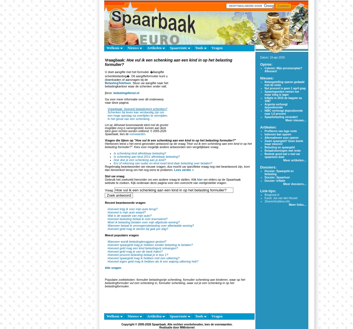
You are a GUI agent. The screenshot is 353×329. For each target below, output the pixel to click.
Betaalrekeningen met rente (282, 150)
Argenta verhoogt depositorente (275, 106)
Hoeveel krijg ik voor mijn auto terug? (132, 209)
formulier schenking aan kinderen (205, 279)
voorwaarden (137, 134)
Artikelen (156, 48)
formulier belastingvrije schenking (159, 279)
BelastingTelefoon (118, 83)
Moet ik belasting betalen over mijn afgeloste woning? (144, 222)
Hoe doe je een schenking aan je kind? (140, 160)
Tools (201, 48)
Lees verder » (184, 170)
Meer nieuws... (295, 120)
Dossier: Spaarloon (277, 177)
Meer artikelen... (294, 160)
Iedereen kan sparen (277, 134)
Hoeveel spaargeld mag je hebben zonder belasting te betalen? (150, 245)
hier (200, 179)
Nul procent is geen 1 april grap (285, 88)
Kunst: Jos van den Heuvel (280, 198)
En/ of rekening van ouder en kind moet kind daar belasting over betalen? (163, 163)
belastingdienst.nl (126, 93)
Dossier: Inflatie (274, 180)
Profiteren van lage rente (280, 131)
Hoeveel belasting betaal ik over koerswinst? (137, 219)
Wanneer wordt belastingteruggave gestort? (137, 241)
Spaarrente (180, 48)
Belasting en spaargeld (279, 147)
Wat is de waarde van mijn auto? (129, 215)
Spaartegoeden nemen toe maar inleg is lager (281, 93)
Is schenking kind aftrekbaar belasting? (140, 153)
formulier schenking (172, 283)
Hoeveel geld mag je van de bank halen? (135, 251)
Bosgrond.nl (271, 194)
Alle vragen (113, 267)
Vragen (217, 48)
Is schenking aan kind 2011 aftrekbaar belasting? (147, 156)
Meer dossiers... (294, 184)
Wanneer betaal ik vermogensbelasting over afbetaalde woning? (151, 225)
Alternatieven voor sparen (281, 137)
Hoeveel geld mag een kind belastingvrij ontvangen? (143, 248)
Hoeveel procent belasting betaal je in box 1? (138, 254)
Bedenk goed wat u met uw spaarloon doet (282, 156)
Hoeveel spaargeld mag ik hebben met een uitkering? (144, 258)
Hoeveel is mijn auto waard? (127, 212)
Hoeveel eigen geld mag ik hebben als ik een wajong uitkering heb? (153, 261)
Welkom (114, 48)
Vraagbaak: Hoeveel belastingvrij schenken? (137, 109)
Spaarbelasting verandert (281, 117)
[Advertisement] (210, 102)
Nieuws (135, 48)
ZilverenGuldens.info (277, 201)
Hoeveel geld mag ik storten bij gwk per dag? (138, 229)
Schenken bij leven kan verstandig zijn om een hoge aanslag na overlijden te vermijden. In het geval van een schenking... (138, 116)
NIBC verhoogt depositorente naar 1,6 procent (283, 112)
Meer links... (297, 204)
